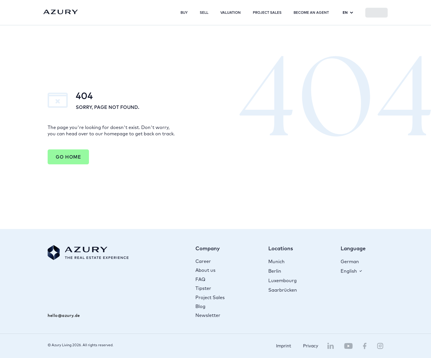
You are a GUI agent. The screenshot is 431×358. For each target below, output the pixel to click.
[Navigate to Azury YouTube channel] (348, 346)
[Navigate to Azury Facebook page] (365, 346)
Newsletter (207, 315)
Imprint (283, 345)
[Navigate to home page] (60, 12)
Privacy (310, 345)
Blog (200, 306)
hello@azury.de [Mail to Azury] (64, 315)
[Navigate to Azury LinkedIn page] (330, 346)
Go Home (68, 157)
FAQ (200, 279)
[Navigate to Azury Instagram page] (380, 346)
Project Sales (210, 297)
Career (203, 261)
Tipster (203, 288)
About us (205, 270)
